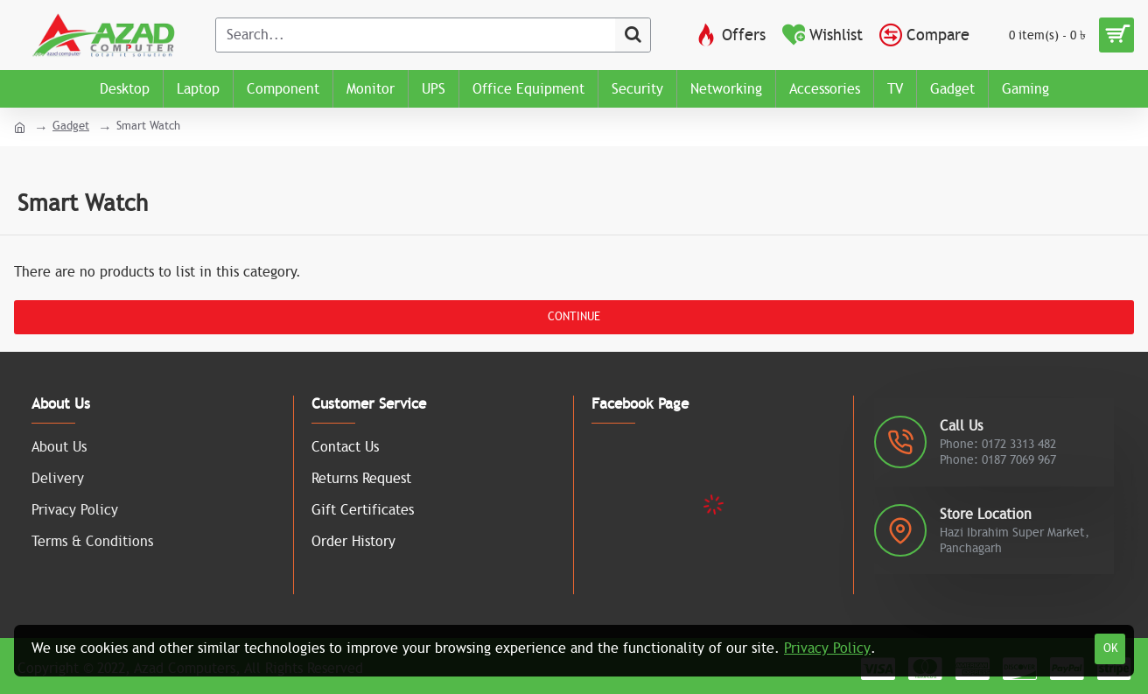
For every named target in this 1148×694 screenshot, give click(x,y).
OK (1110, 648)
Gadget (70, 126)
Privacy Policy (827, 648)
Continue (574, 317)
